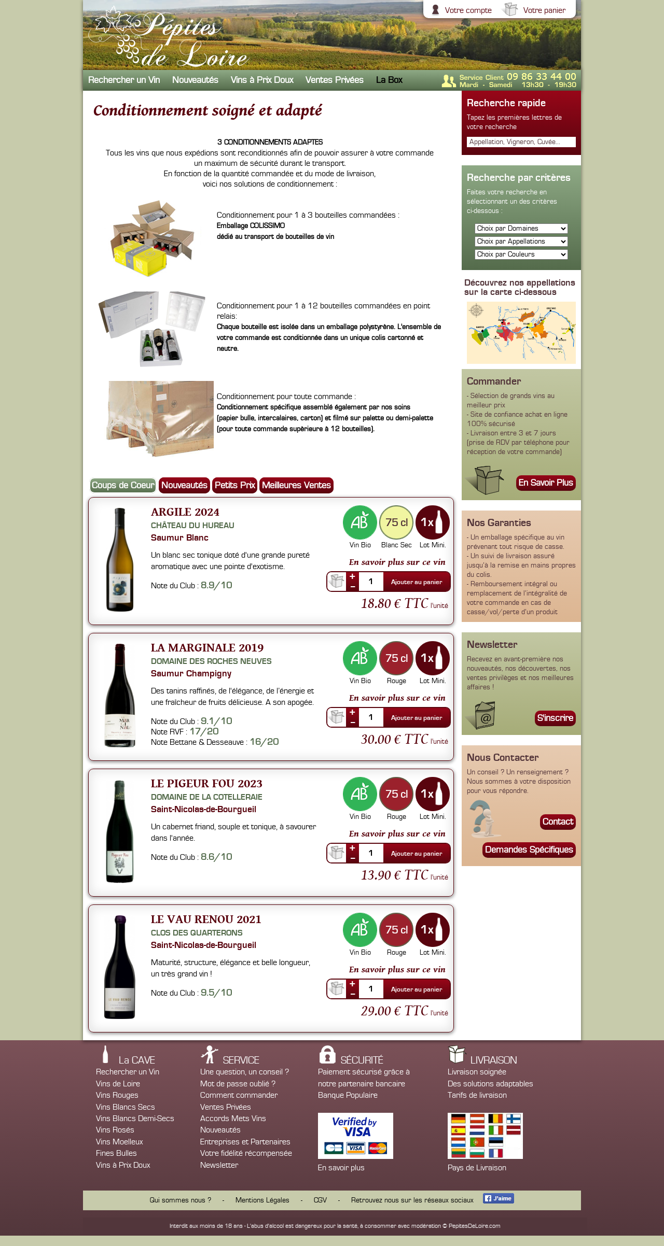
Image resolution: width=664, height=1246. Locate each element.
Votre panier (543, 10)
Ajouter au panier (416, 582)
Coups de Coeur (123, 485)
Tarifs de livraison (477, 1095)
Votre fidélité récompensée (246, 1153)
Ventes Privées (335, 80)
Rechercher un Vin (124, 80)
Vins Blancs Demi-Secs (135, 1118)
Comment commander (239, 1095)
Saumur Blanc (180, 537)
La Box (389, 80)
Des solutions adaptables (490, 1083)
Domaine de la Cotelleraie (206, 797)
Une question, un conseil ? (244, 1072)
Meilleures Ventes (296, 485)
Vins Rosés (115, 1130)
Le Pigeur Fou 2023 (206, 783)
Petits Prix (235, 485)
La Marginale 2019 (207, 647)
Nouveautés (195, 80)
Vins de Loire (118, 1083)
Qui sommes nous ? (180, 1200)
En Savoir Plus (546, 482)
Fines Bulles (116, 1153)
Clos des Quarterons (197, 933)
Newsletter (219, 1165)
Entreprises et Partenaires (245, 1141)
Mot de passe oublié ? (237, 1083)
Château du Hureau (192, 525)
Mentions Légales (262, 1200)
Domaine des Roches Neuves (211, 661)
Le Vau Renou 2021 (206, 919)
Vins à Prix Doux (262, 80)
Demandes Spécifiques (529, 849)
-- (353, 586)
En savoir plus (341, 1167)
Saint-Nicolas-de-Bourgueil (203, 809)
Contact (558, 821)
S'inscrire (555, 718)
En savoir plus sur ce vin (397, 562)
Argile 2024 (185, 511)
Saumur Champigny (191, 673)
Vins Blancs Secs (125, 1107)
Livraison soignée (477, 1072)
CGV (320, 1200)
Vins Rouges (117, 1095)
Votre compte (467, 10)
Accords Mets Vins (233, 1118)
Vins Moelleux (119, 1141)
